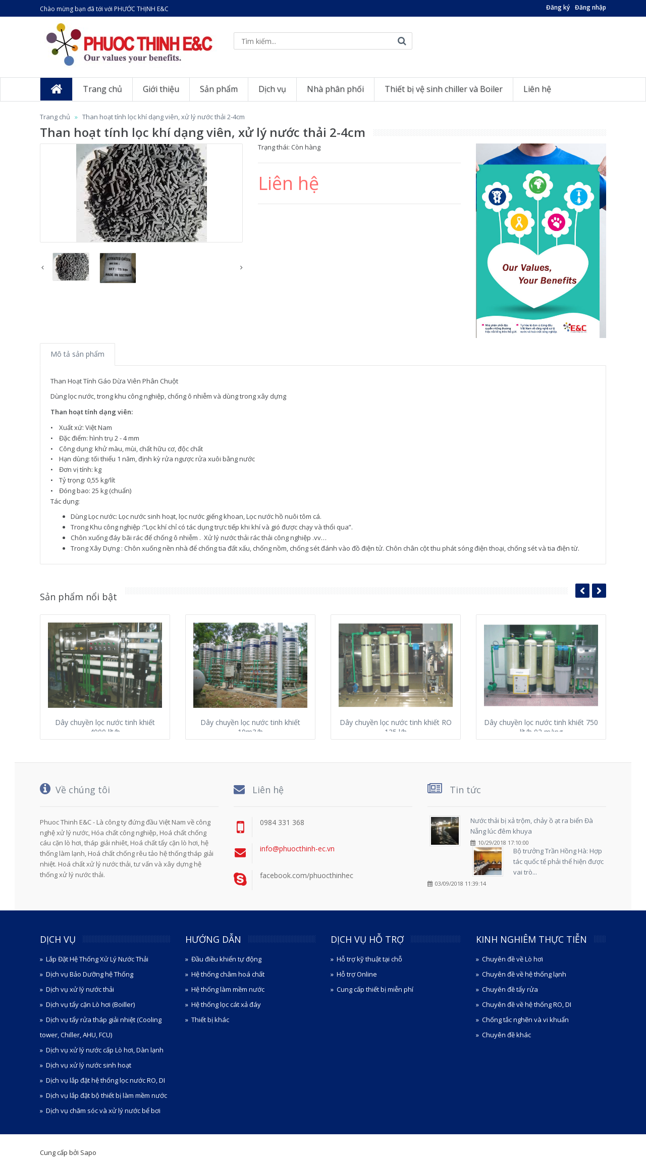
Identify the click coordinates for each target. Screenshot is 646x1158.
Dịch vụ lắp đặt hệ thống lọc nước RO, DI (105, 1080)
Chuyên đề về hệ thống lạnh (524, 974)
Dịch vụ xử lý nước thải (80, 989)
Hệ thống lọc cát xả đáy (226, 1004)
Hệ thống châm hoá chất (227, 974)
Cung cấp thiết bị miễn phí (375, 989)
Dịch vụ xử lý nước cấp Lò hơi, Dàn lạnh (105, 1049)
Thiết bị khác (210, 1019)
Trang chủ (55, 116)
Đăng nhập (590, 7)
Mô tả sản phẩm (77, 354)
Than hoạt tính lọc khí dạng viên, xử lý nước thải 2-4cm (163, 116)
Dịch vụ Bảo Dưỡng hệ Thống (89, 974)
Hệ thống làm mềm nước (227, 989)
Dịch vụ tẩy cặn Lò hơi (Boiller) (90, 1004)
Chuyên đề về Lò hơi (512, 958)
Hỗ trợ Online (357, 974)
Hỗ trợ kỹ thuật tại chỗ (369, 958)
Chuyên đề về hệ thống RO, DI (526, 1004)
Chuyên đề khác (506, 1034)
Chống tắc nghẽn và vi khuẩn (525, 1019)
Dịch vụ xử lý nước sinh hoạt (88, 1065)
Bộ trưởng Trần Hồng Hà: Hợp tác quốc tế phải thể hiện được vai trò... (558, 861)
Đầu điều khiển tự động (226, 958)
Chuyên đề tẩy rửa (510, 989)
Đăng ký (558, 7)
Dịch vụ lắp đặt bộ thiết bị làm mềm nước (106, 1095)
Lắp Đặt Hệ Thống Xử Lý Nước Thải (97, 958)
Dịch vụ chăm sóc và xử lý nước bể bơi (103, 1110)
